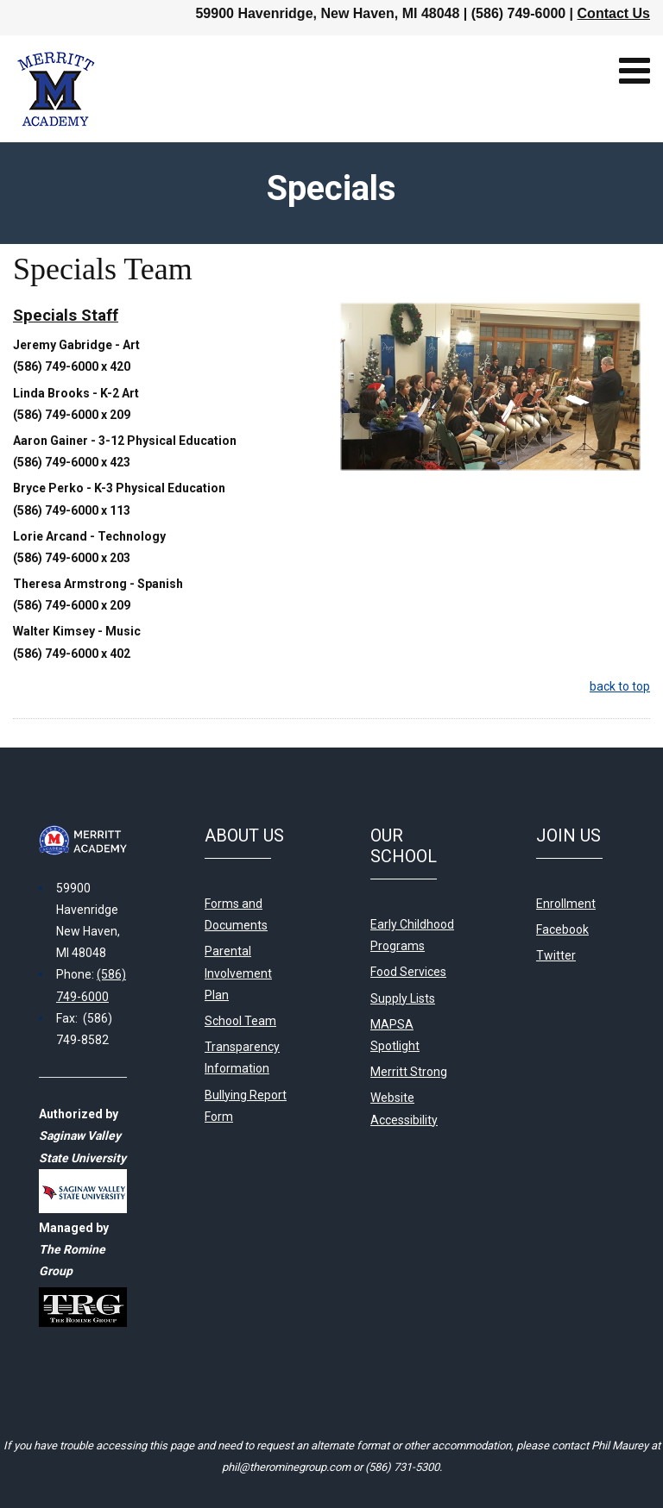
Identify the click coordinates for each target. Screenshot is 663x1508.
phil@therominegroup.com (286, 1467)
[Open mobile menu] (634, 71)
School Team (240, 1021)
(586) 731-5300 (402, 1467)
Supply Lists (402, 998)
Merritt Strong (408, 1072)
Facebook (562, 929)
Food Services (408, 972)
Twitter (556, 955)
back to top (620, 686)
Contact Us (614, 13)
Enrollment (566, 903)
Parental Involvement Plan (238, 972)
